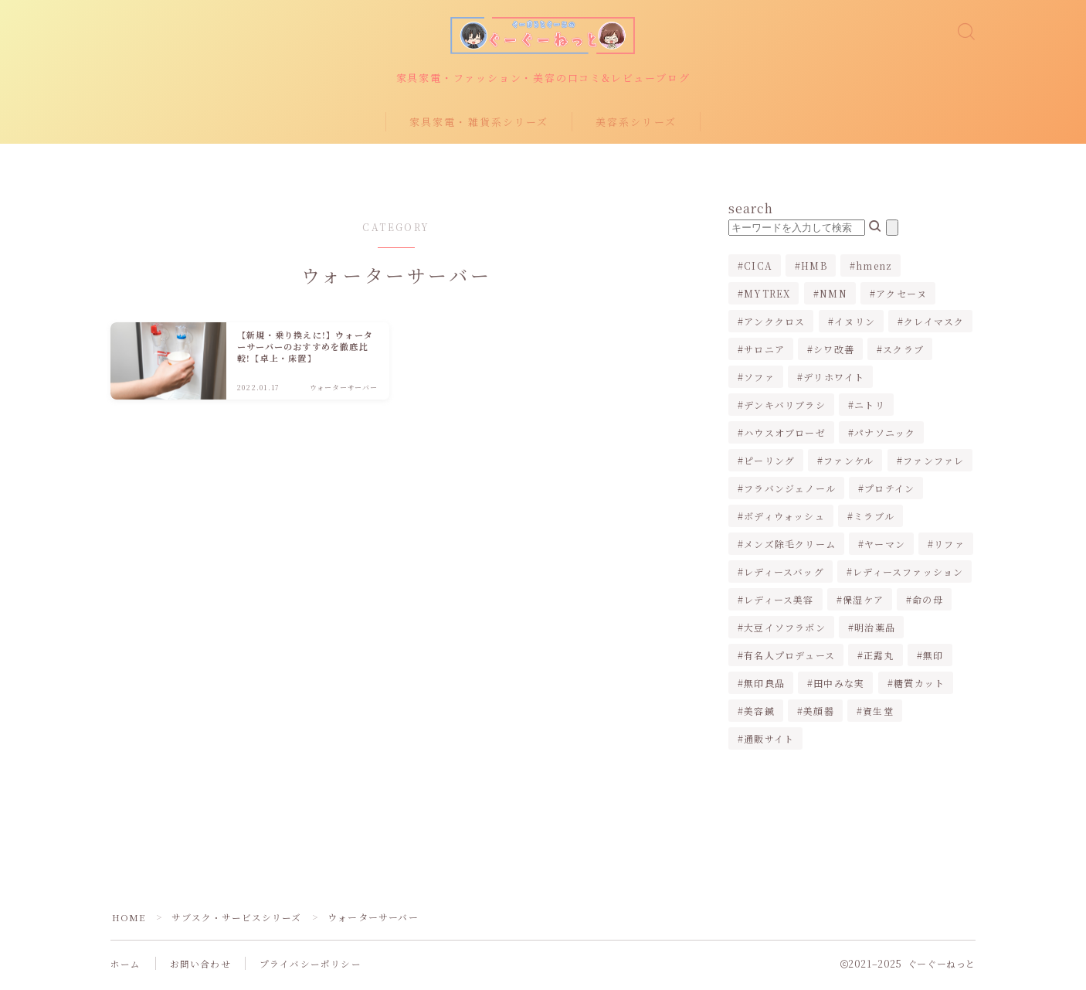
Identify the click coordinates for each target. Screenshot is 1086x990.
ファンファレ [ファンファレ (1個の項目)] (933, 464)
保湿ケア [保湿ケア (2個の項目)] (863, 603)
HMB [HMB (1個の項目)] (814, 269)
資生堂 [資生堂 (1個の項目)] (878, 714)
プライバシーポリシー (310, 967)
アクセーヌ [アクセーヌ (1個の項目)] (901, 297)
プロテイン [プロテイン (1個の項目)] (889, 491)
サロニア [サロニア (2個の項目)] (764, 352)
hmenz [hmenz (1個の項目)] (874, 269)
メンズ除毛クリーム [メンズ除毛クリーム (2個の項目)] (790, 547)
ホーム (125, 967)
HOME (129, 920)
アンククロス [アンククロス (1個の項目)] (774, 325)
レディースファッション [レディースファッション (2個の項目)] (908, 575)
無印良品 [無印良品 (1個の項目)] (764, 686)
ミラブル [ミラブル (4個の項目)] (874, 519)
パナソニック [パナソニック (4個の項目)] (884, 436)
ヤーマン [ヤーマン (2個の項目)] (884, 547)
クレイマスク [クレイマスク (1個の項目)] (934, 325)
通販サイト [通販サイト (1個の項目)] (769, 742)
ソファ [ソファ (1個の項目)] (759, 380)
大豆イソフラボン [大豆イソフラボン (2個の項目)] (785, 631)
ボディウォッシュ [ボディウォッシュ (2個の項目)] (784, 519)
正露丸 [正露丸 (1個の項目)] (879, 658)
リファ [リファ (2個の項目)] (950, 547)
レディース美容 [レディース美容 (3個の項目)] (778, 603)
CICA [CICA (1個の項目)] (758, 269)
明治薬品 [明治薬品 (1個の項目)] (874, 631)
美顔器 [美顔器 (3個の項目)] (818, 714)
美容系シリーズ (636, 124)
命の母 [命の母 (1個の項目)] (927, 603)
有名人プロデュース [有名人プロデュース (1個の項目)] (789, 658)
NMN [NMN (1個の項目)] (833, 297)
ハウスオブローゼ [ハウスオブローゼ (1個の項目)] (785, 436)
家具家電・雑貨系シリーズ (478, 124)
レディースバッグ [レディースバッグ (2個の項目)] (784, 575)
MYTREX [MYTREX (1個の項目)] (767, 297)
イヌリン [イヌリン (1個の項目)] (854, 325)
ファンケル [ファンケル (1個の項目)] (849, 464)
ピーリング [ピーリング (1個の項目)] (769, 464)
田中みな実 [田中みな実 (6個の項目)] (838, 686)
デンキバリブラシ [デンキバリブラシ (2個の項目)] (785, 408)
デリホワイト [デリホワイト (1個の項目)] (833, 380)
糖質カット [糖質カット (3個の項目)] (919, 686)
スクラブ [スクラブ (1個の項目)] (904, 352)
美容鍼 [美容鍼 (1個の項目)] (759, 714)
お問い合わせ (200, 967)
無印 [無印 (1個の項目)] (933, 658)
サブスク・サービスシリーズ (239, 920)
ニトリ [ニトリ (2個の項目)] (869, 408)
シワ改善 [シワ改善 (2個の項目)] (833, 352)
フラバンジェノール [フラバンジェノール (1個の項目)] (790, 491)
